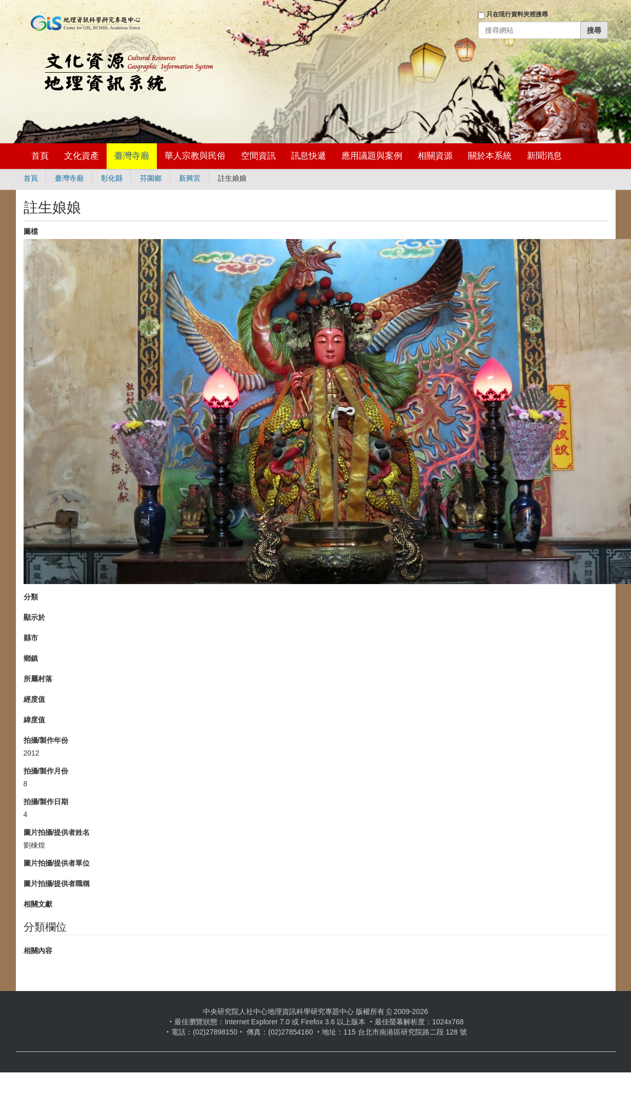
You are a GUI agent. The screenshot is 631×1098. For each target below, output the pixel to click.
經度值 (34, 699)
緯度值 (34, 720)
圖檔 (31, 231)
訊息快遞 (308, 156)
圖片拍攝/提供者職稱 (57, 883)
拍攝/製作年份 (46, 740)
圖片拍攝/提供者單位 (57, 863)
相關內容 (38, 950)
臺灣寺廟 (131, 156)
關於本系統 (490, 156)
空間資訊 (258, 156)
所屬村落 (38, 679)
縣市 (31, 638)
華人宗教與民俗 (195, 156)
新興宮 (189, 178)
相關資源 (435, 156)
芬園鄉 (150, 178)
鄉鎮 (31, 658)
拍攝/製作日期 (46, 802)
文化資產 (81, 156)
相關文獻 (38, 904)
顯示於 (34, 617)
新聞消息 (544, 156)
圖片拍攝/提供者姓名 (57, 832)
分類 (31, 597)
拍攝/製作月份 (46, 771)
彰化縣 (112, 178)
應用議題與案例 (371, 156)
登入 (464, 44)
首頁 (40, 156)
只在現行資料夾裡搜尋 (517, 14)
